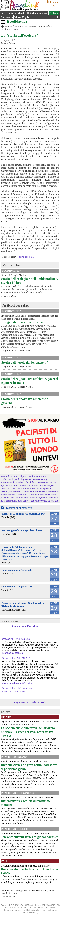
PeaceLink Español (15, 757)
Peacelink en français (17, 793)
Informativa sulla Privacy (44, 907)
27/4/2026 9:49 (22, 658)
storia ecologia (26, 256)
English (26, 17)
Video (17, 17)
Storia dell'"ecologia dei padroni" (24, 362)
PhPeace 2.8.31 (25, 907)
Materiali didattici (14, 26)
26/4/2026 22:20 (23, 688)
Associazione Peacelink (25, 626)
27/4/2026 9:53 (22, 639)
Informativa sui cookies (14, 910)
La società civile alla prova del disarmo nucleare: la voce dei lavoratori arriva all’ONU (28, 732)
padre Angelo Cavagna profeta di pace (21, 530)
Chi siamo (53, 2)
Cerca (56, 6)
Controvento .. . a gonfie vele (16, 570)
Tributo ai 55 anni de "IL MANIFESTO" (23, 513)
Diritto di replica (33, 910)
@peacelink (7, 639)
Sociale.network (10, 621)
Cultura (11, 13)
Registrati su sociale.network (30, 702)
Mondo (21, 13)
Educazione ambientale (38, 26)
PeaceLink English (14, 829)
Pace (3, 13)
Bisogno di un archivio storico (22, 322)
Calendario (7, 17)
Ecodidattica (17, 21)
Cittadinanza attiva (37, 13)
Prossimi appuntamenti (18, 507)
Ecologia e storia (9, 29)
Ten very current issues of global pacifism (29, 837)
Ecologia (53, 13)
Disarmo (7, 717)
